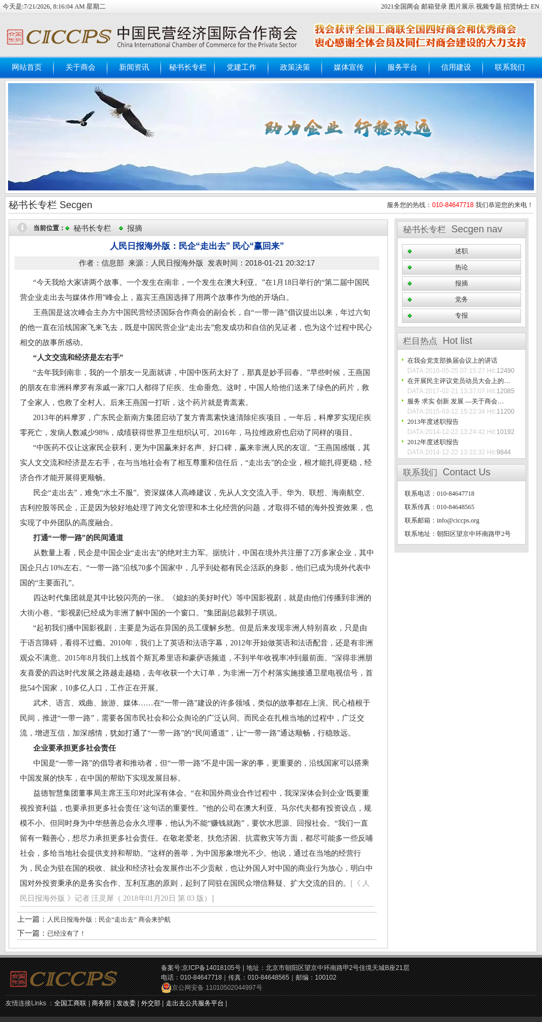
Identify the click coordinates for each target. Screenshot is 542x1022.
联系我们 (510, 67)
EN (535, 6)
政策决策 (295, 67)
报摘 (134, 228)
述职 (461, 251)
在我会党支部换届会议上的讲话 (452, 360)
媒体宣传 (349, 67)
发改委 (126, 1003)
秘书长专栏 (188, 67)
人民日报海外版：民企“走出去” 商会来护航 (109, 919)
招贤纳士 (516, 6)
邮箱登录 (435, 6)
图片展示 (461, 6)
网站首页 (27, 67)
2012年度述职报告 (433, 442)
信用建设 (456, 67)
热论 (461, 267)
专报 (461, 315)
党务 (461, 299)
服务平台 (402, 67)
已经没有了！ (66, 933)
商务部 (101, 1003)
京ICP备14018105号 (211, 968)
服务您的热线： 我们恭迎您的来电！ (460, 205)
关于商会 (80, 67)
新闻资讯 (134, 67)
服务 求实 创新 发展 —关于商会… (455, 401)
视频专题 (489, 6)
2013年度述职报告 (433, 421)
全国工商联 (70, 1003)
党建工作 (241, 67)
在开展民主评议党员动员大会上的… (458, 381)
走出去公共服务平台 (195, 1003)
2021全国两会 (401, 6)
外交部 (150, 1003)
